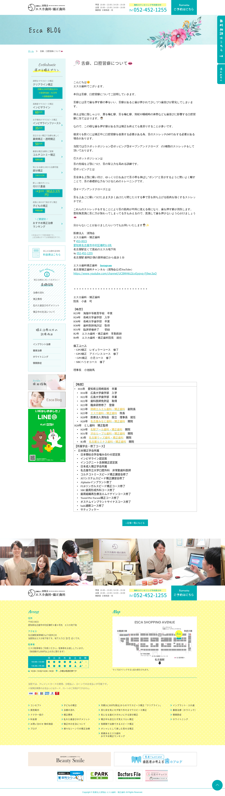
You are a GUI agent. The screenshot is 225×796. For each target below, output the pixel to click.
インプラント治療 (41, 344)
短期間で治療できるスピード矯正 (117, 723)
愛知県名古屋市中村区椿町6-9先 (92, 245)
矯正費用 (37, 298)
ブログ (33, 728)
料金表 (33, 719)
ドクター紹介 (37, 714)
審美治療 (37, 350)
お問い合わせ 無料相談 (41, 723)
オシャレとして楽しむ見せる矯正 (117, 728)
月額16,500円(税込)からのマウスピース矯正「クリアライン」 (131, 705)
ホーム (31, 51)
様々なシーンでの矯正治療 (77, 728)
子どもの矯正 (70, 705)
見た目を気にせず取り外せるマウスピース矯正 (124, 709)
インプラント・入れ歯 (184, 705)
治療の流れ (38, 292)
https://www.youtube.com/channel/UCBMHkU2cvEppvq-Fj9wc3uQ (115, 273)
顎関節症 (37, 362)
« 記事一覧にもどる (135, 522)
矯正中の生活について (44, 311)
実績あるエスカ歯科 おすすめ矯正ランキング (113, 734)
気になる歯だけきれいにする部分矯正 (119, 714)
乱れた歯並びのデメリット (46, 305)
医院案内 (34, 709)
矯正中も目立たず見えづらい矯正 (117, 719)
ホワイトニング (40, 356)
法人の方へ (221, 74)
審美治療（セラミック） (185, 709)
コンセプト (35, 705)
